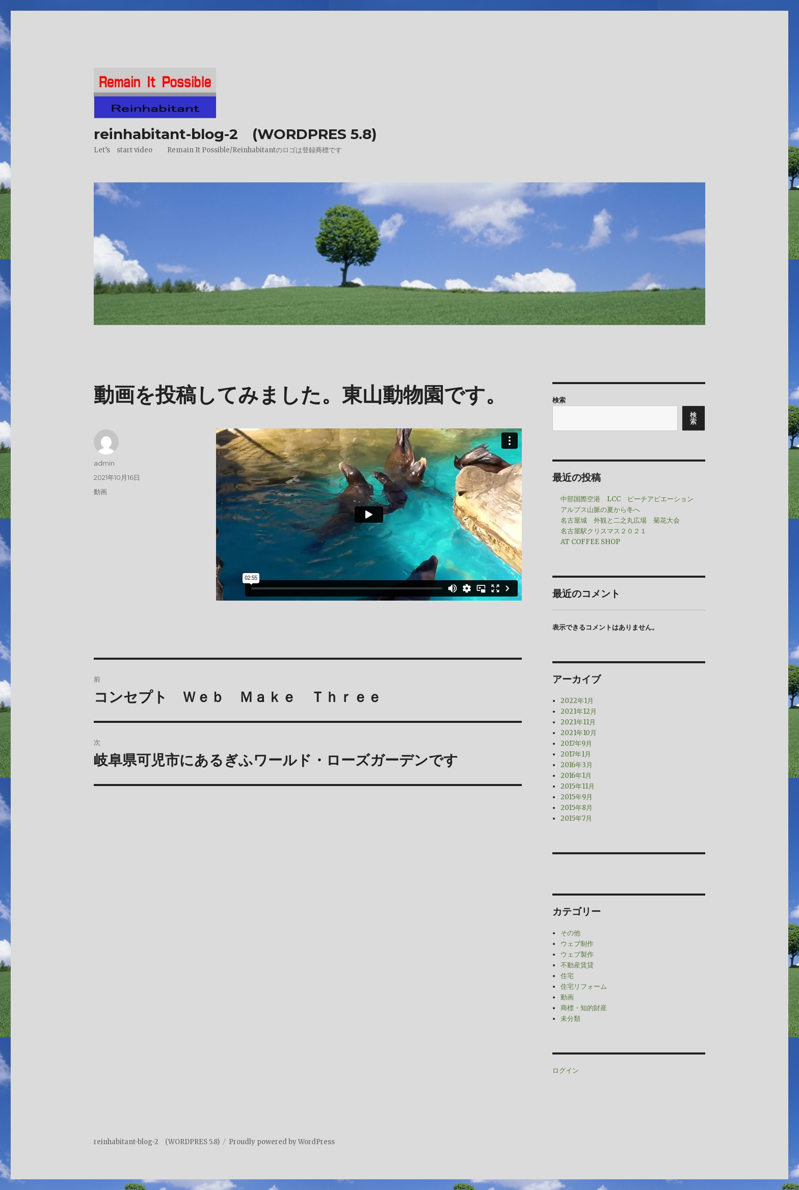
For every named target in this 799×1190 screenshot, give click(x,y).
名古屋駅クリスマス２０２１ (604, 531)
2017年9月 (576, 743)
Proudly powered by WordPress (282, 1142)
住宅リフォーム (584, 986)
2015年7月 (576, 818)
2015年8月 (577, 807)
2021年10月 (579, 732)
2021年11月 (578, 722)
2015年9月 (577, 797)
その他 (570, 933)
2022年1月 (577, 700)
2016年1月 (576, 775)
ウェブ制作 (577, 943)
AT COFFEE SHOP (590, 541)
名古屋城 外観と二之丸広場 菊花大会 (620, 520)
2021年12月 (579, 711)
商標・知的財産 (584, 1008)
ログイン (565, 1070)
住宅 (567, 975)
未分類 (570, 1018)
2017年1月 (576, 754)
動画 (100, 492)
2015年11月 (578, 786)
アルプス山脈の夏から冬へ (600, 509)
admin (104, 463)
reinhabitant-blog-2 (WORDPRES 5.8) (235, 134)
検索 (559, 400)
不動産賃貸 (577, 965)
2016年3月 (577, 765)
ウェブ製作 (577, 954)
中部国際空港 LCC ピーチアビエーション (627, 499)
